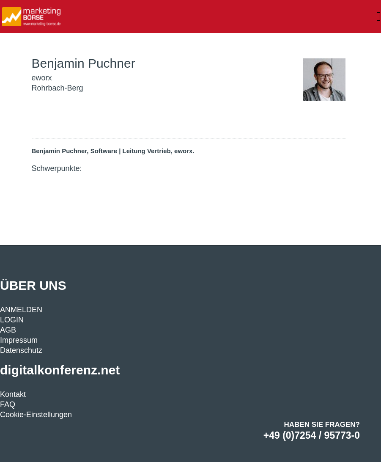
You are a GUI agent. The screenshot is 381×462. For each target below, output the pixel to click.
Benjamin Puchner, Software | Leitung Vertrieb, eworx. (113, 150)
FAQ (7, 404)
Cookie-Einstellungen (36, 414)
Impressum (19, 340)
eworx (42, 78)
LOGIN (12, 320)
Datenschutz (21, 350)
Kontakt (13, 394)
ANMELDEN (21, 309)
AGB (8, 330)
